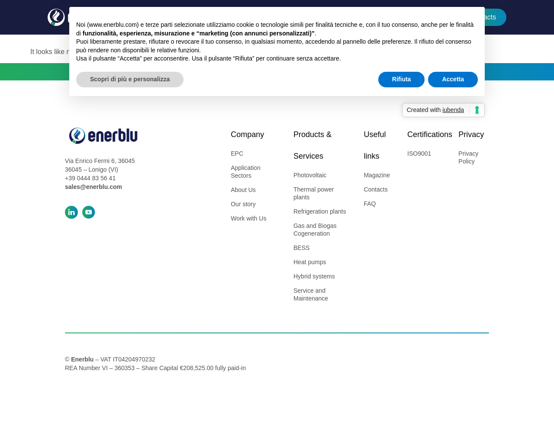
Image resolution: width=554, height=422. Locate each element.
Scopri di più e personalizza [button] (130, 79)
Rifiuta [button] (401, 79)
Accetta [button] (453, 79)
